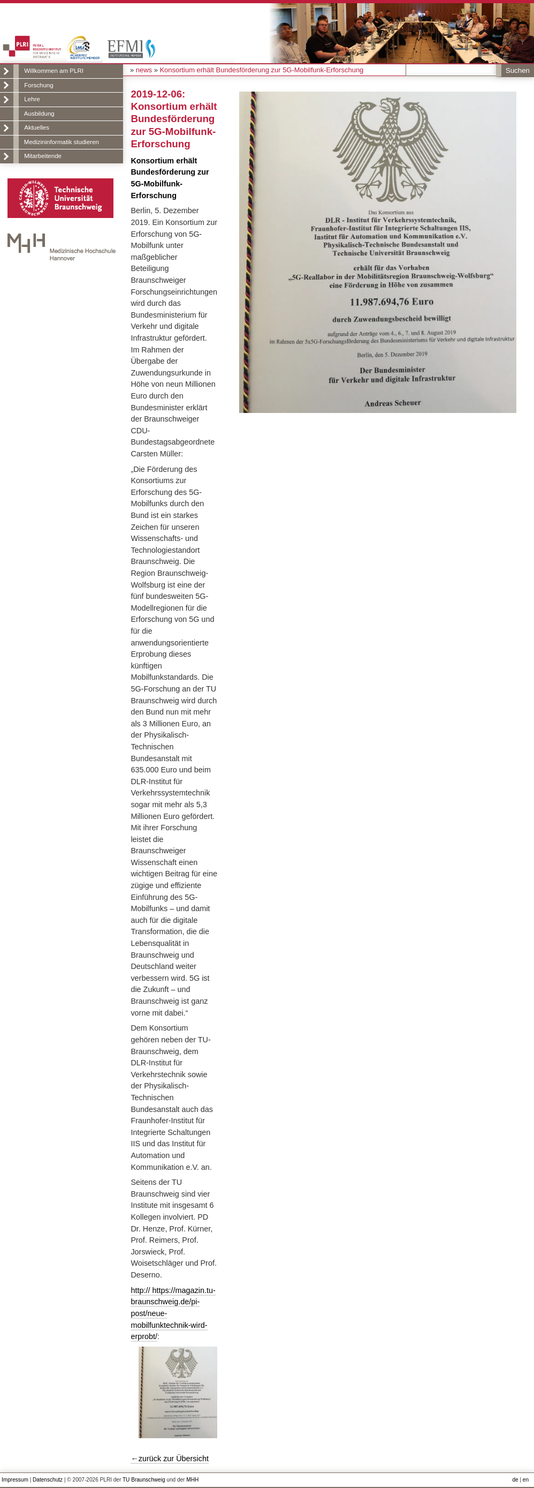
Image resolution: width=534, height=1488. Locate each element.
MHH (192, 1480)
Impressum (15, 1480)
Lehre (32, 99)
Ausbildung (39, 113)
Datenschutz (48, 1480)
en (526, 1480)
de (515, 1480)
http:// (141, 1290)
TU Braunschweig (144, 1480)
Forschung (38, 85)
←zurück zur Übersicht (170, 1458)
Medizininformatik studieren (61, 142)
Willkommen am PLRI (53, 70)
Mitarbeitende (43, 156)
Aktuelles (36, 127)
